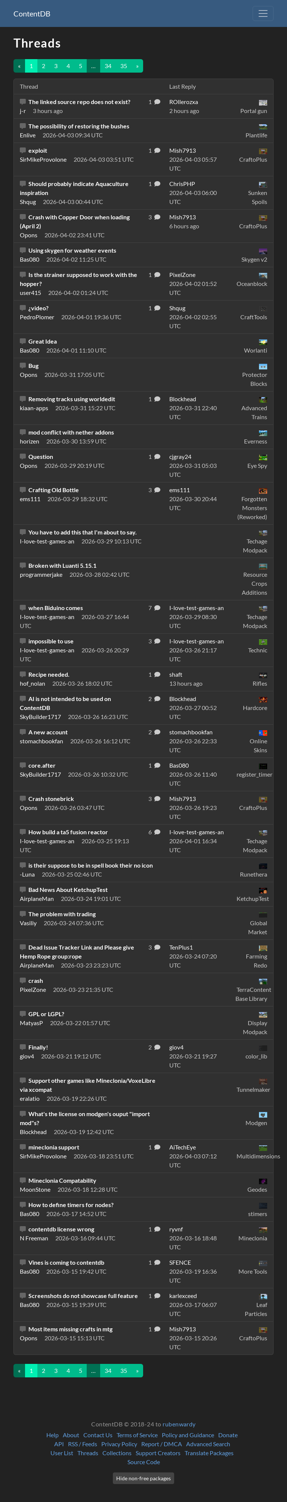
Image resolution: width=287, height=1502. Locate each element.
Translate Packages (209, 1452)
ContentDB (31, 13)
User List (61, 1452)
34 (108, 65)
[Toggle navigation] (263, 13)
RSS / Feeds (82, 1443)
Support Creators (158, 1452)
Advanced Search (208, 1443)
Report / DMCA (161, 1443)
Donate (228, 1434)
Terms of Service (137, 1434)
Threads (87, 1452)
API (59, 1443)
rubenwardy (179, 1424)
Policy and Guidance (188, 1434)
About (71, 1434)
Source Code (143, 1461)
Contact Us (97, 1434)
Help (52, 1434)
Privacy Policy (119, 1443)
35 (123, 65)
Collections (117, 1452)
